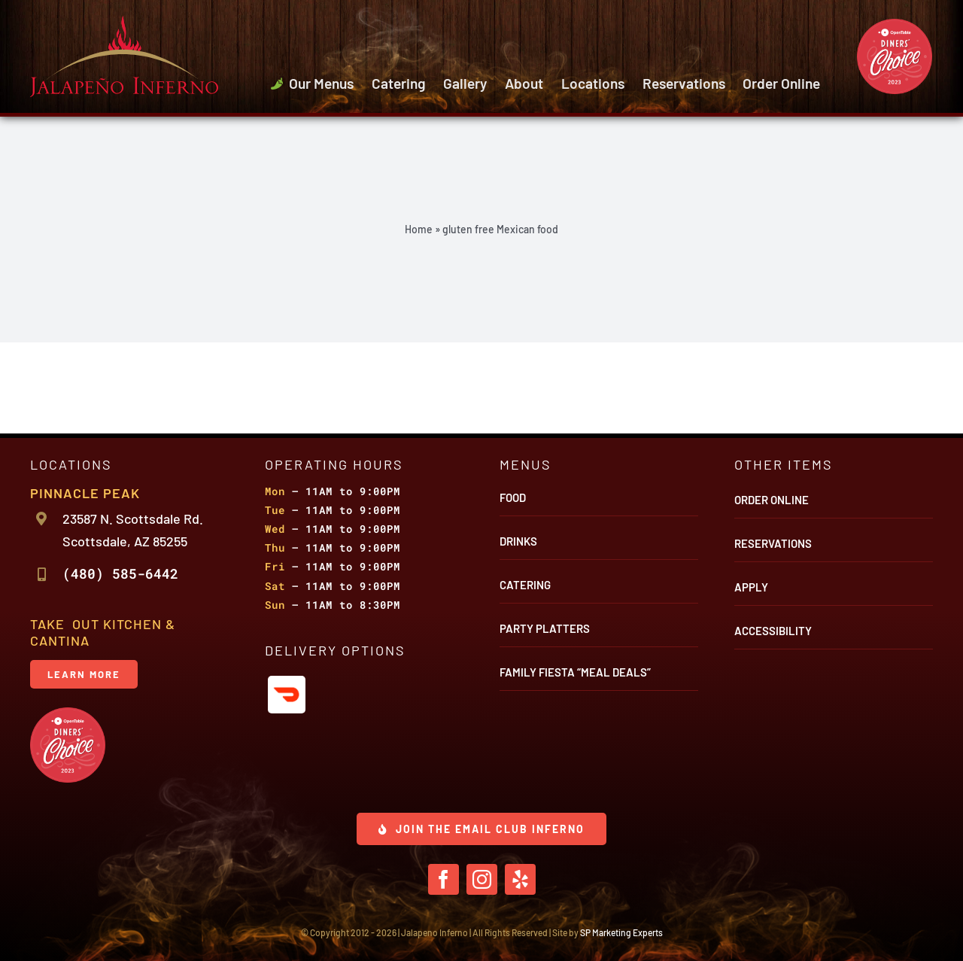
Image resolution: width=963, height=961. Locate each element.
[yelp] (520, 879)
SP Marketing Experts (621, 932)
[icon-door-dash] (286, 682)
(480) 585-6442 (120, 573)
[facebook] (443, 879)
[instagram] (481, 879)
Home (419, 229)
